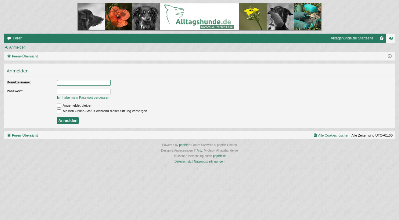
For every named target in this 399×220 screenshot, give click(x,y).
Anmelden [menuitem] (392, 39)
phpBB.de (219, 156)
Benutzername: (19, 82)
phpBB (183, 145)
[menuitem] (381, 38)
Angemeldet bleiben (74, 105)
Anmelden (17, 47)
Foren (17, 38)
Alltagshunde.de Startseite (352, 38)
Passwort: (15, 91)
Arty (199, 150)
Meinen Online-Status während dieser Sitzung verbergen (102, 111)
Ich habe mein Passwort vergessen (83, 97)
